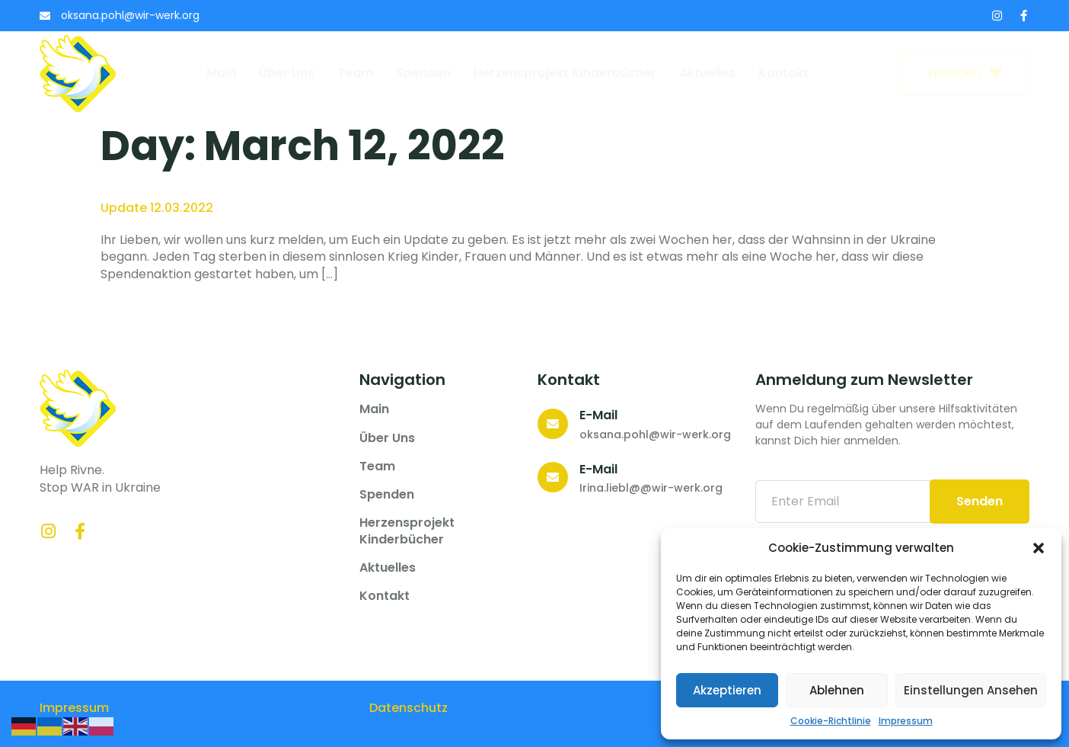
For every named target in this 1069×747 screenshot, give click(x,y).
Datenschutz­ (408, 708)
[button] (1038, 548)
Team (355, 73)
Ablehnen (836, 690)
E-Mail (598, 415)
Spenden (423, 73)
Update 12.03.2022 (157, 207)
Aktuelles (707, 73)
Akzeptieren (727, 690)
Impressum (906, 721)
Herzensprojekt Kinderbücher (565, 73)
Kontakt (783, 73)
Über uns (286, 73)
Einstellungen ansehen (971, 690)
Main (221, 73)
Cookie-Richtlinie (830, 721)
